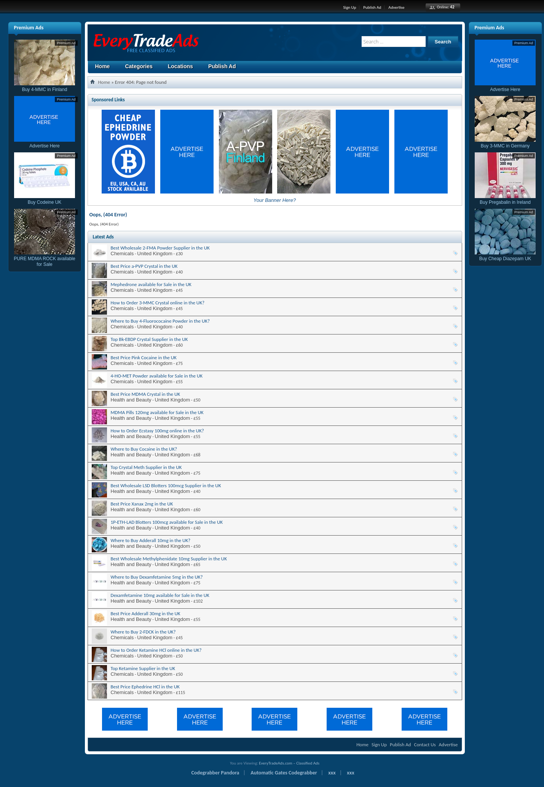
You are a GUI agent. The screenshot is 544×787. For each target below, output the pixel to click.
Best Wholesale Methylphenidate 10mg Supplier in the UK (169, 558)
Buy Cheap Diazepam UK (505, 255)
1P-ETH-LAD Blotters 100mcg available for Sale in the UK (167, 522)
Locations (180, 66)
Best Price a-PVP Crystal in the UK (144, 266)
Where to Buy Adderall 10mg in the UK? (151, 540)
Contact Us (425, 744)
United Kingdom (154, 253)
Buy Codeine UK (44, 199)
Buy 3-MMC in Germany (505, 143)
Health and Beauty (131, 400)
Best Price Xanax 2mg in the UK (142, 504)
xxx (331, 772)
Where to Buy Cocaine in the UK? (144, 449)
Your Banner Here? (275, 200)
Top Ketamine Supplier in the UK (143, 668)
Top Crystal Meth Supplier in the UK (146, 467)
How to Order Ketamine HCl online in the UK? (156, 650)
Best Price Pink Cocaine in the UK (144, 357)
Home (102, 66)
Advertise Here (44, 143)
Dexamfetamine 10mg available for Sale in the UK (160, 595)
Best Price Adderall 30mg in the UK (145, 613)
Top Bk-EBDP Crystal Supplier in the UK (149, 339)
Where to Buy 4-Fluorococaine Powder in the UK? (160, 321)
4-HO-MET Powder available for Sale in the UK (157, 376)
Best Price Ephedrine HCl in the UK (145, 686)
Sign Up (349, 7)
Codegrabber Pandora (215, 772)
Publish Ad (372, 7)
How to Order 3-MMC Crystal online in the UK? (158, 303)
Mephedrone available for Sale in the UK (151, 284)
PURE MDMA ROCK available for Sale (44, 258)
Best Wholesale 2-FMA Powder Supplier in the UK (160, 248)
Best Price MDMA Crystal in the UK (145, 394)
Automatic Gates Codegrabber (283, 772)
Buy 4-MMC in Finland (44, 86)
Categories (138, 66)
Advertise (396, 7)
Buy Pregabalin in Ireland (505, 199)
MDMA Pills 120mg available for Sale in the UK (157, 412)
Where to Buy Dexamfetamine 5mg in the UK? (157, 577)
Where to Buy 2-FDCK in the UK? (143, 632)
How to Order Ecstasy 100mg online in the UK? (157, 430)
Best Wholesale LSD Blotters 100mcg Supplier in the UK (166, 485)
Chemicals (122, 253)
